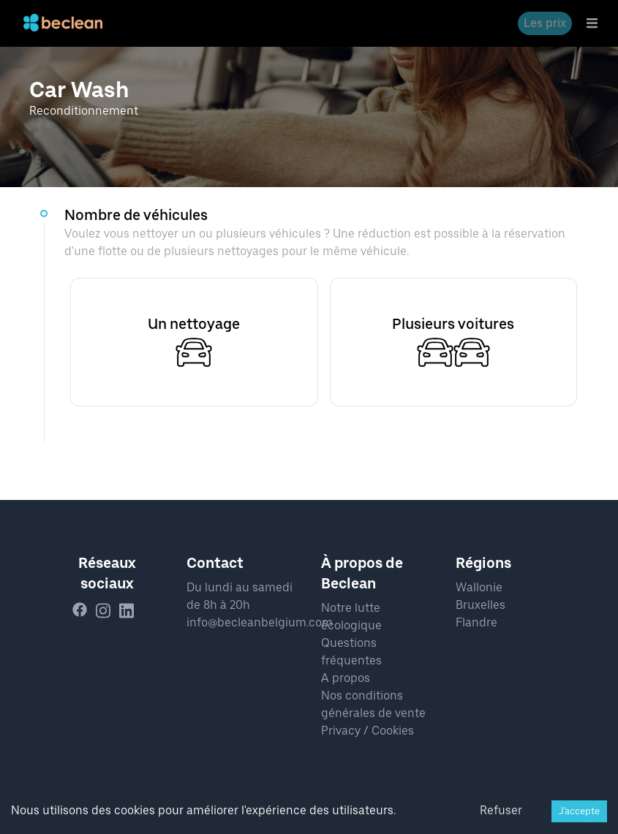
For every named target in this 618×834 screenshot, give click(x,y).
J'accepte (579, 810)
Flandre (476, 622)
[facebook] (84, 611)
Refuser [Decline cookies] (501, 810)
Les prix (545, 23)
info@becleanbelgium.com (259, 622)
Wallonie (479, 587)
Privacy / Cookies (367, 731)
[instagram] (107, 611)
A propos (345, 678)
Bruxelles (480, 605)
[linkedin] (131, 611)
